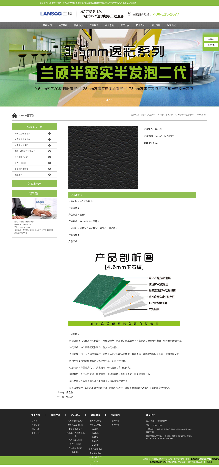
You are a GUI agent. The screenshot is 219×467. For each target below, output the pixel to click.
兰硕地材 (211, 39)
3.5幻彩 (95, 429)
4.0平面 (95, 445)
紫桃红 (69, 397)
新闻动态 (78, 25)
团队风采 (36, 429)
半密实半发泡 (95, 465)
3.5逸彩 (95, 433)
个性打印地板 (20, 163)
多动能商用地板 (21, 169)
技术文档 (140, 25)
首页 (143, 114)
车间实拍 (115, 421)
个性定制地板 (95, 453)
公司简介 (36, 421)
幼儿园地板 (195, 459)
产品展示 (94, 25)
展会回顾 (156, 25)
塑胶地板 (155, 462)
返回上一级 (34, 183)
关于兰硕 (63, 25)
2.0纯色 (95, 441)
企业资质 (36, 425)
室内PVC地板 (95, 421)
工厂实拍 (125, 25)
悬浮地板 (162, 462)
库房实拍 (115, 425)
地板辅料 (18, 175)
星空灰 (69, 392)
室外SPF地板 (95, 425)
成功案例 (109, 25)
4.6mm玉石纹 (201, 114)
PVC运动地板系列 (165, 114)
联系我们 (171, 25)
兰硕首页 (47, 25)
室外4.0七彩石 (95, 457)
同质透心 (95, 461)
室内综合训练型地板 (184, 114)
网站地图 (208, 462)
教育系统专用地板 (22, 139)
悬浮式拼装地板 (21, 157)
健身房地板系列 (21, 145)
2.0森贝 (95, 437)
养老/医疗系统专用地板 (25, 151)
